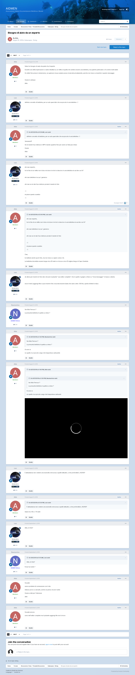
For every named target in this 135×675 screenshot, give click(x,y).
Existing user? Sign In (109, 9)
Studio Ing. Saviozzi (17, 670)
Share (109, 39)
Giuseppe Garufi (118, 203)
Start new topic (101, 47)
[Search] (107, 21)
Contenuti (32, 21)
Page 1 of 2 (27, 55)
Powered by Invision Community (120, 671)
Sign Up (121, 9)
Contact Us (17, 672)
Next (15, 55)
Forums (21, 21)
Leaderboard (57, 21)
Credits (8, 670)
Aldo (16, 38)
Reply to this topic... (23, 652)
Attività (44, 21)
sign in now (48, 644)
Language (9, 672)
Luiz (15, 98)
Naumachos (15, 305)
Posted (31, 61)
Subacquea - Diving (31, 40)
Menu (11, 21)
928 (15, 120)
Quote (31, 91)
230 (15, 324)
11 (15, 81)
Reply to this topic (119, 47)
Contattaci (70, 21)
